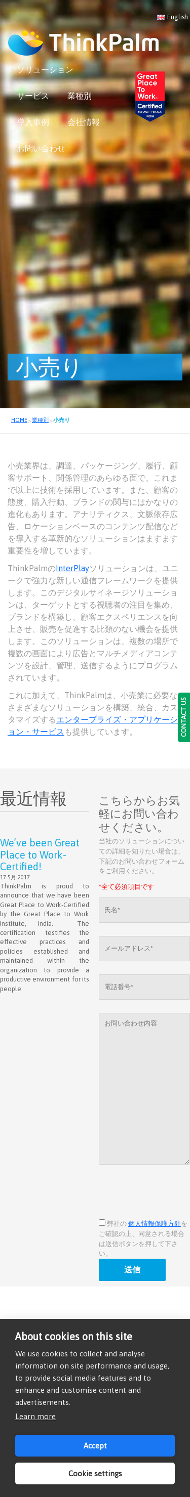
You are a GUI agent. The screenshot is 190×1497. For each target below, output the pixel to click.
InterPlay (72, 568)
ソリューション (45, 69)
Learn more (35, 1416)
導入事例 (33, 121)
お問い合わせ (41, 148)
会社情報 (83, 121)
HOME (19, 420)
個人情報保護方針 (154, 1223)
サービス (33, 95)
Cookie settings (95, 1473)
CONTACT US (183, 717)
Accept (95, 1445)
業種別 (79, 95)
